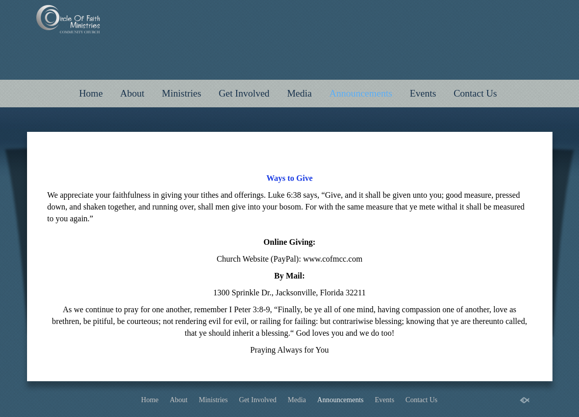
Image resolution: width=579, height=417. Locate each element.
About (132, 93)
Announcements (360, 93)
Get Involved (244, 93)
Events (423, 93)
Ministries (181, 93)
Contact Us (475, 93)
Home (91, 93)
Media (299, 93)
